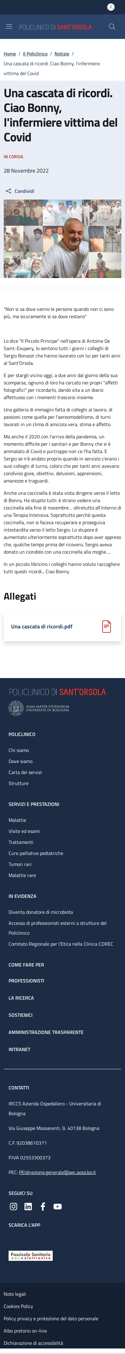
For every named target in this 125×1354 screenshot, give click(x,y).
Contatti (19, 1087)
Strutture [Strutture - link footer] (18, 783)
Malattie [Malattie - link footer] (17, 820)
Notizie (62, 53)
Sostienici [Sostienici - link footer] (20, 1015)
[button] (112, 26)
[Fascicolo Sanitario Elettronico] (31, 1255)
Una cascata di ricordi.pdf (41, 626)
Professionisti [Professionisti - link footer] (26, 980)
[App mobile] (13, 1237)
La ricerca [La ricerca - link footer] (21, 997)
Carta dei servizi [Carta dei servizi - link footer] (25, 772)
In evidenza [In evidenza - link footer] (22, 896)
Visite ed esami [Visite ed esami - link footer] (24, 831)
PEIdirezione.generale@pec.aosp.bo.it (57, 1172)
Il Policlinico (35, 53)
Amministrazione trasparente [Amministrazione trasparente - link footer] (46, 1032)
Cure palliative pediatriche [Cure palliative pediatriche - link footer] (36, 853)
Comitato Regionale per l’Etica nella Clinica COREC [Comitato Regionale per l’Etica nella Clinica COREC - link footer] (61, 944)
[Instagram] (13, 1206)
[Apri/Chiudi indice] (3, 1351)
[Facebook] (43, 1206)
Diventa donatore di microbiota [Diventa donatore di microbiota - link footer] (41, 912)
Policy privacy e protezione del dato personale (51, 1318)
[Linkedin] (28, 1206)
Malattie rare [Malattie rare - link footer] (22, 875)
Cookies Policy (18, 1306)
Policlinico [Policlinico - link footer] (22, 734)
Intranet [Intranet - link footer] (19, 1049)
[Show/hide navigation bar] (9, 26)
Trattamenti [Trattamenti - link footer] (21, 842)
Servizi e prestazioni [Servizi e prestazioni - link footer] (34, 804)
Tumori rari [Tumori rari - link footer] (20, 864)
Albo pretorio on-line (25, 1330)
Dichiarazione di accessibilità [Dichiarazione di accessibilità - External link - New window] (33, 1343)
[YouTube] (58, 1206)
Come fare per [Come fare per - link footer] (26, 964)
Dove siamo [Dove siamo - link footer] (20, 761)
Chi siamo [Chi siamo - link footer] (19, 750)
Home (10, 53)
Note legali (15, 1294)
